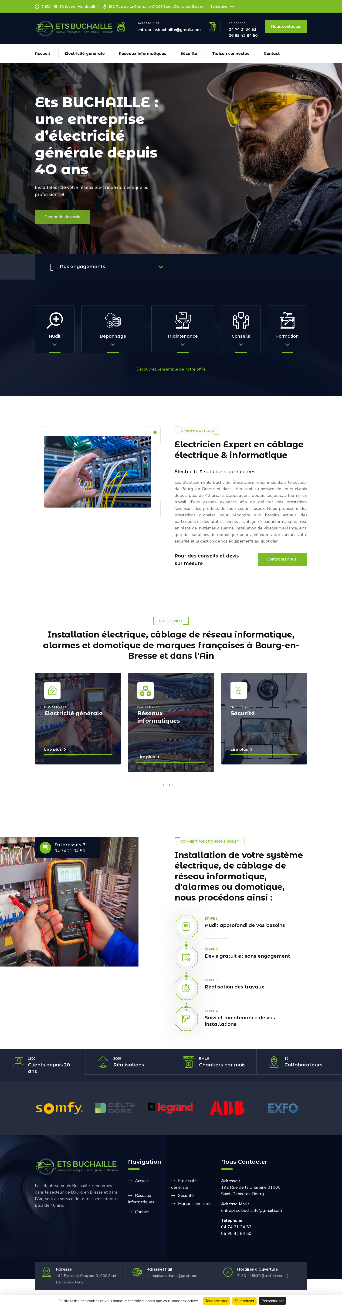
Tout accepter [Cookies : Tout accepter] (216, 1300)
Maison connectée (230, 53)
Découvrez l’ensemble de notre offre (171, 368)
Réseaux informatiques (142, 53)
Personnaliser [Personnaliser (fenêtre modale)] (272, 1300)
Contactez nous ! (282, 558)
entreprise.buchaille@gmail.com (169, 30)
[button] (159, 246)
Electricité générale (84, 53)
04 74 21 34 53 (70, 850)
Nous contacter (286, 26)
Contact (272, 53)
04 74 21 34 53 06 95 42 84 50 (243, 32)
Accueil (42, 53)
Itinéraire (222, 6)
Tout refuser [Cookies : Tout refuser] (244, 1300)
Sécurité (188, 53)
